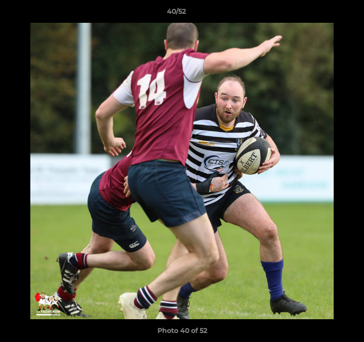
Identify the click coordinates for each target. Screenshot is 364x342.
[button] (330, 14)
